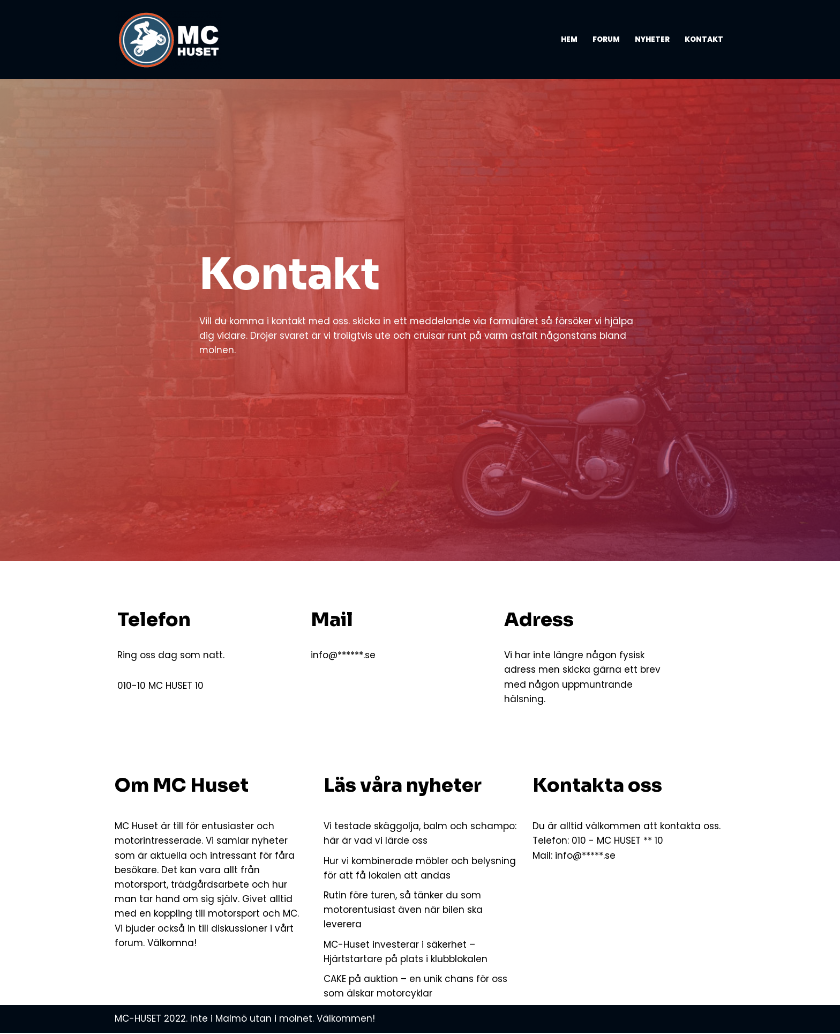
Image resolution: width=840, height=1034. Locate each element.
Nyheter (652, 39)
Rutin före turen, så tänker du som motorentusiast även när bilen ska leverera (403, 911)
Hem (569, 39)
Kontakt (704, 39)
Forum (606, 39)
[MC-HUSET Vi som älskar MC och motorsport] (171, 39)
